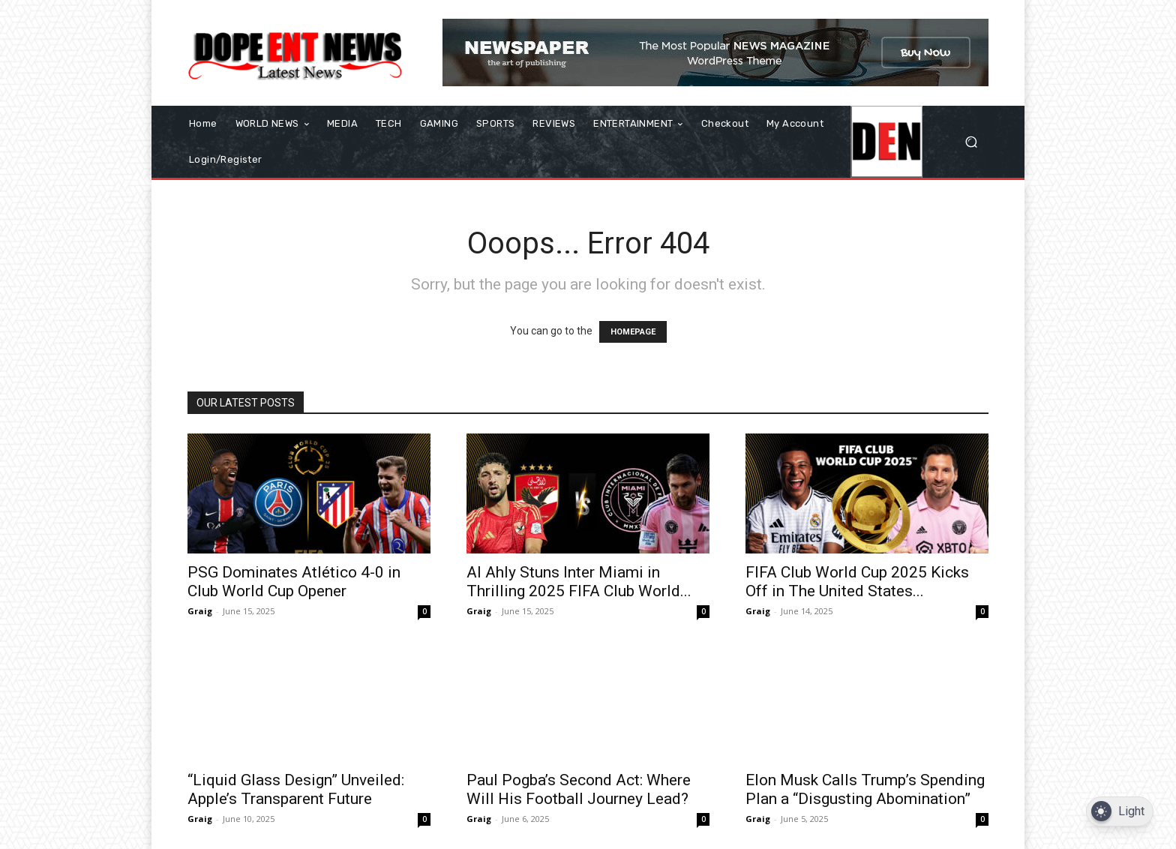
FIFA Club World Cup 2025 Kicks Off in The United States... (857, 581)
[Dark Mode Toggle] (1120, 811)
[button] (970, 142)
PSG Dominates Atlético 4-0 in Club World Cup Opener (294, 581)
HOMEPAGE (633, 332)
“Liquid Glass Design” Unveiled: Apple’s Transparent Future (296, 789)
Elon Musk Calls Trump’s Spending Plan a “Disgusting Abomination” (865, 789)
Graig (200, 610)
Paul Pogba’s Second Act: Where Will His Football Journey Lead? (578, 789)
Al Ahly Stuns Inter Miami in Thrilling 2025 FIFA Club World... (579, 581)
